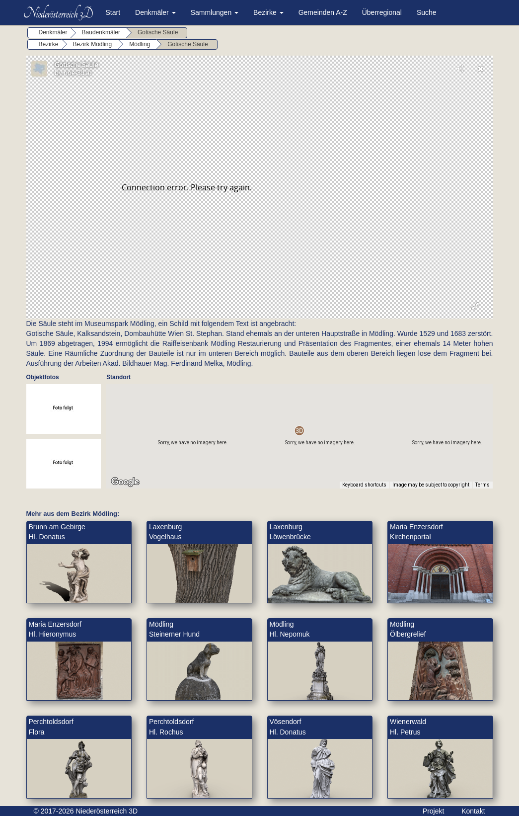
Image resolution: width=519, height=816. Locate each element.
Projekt (434, 811)
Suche (427, 12)
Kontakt (473, 811)
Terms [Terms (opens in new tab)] (482, 485)
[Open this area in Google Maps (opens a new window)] (125, 482)
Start (113, 12)
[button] (299, 430)
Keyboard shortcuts (364, 485)
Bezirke (268, 12)
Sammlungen (214, 12)
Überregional (382, 12)
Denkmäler (155, 12)
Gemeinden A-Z (322, 12)
